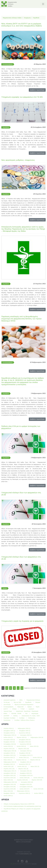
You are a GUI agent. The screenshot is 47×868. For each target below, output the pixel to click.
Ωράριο (5, 588)
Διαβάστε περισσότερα (37, 90)
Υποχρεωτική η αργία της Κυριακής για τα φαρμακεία (22, 621)
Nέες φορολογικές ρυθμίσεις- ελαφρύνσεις (18, 160)
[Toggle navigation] (43, 4)
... (18, 688)
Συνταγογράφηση (7, 64)
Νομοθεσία (36, 17)
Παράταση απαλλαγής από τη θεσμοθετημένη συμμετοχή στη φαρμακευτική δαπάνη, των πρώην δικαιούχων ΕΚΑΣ (21, 319)
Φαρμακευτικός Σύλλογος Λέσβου (12, 17)
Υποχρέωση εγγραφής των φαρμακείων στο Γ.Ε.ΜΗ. (22, 97)
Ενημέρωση (27, 17)
